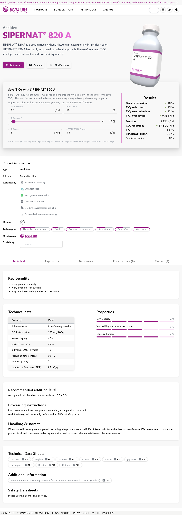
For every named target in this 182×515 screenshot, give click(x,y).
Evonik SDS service (35, 495)
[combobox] (41, 244)
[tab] (19, 261)
